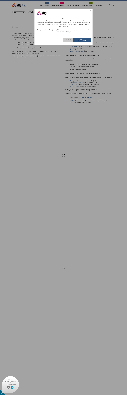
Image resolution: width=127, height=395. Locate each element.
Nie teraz (68, 40)
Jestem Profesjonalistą (82, 40)
